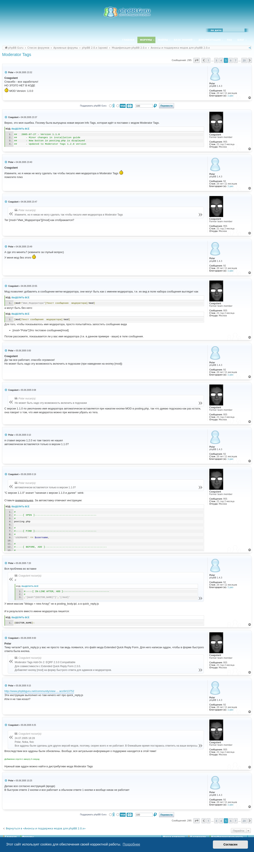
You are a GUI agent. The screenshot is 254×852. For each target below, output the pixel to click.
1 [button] (208, 60)
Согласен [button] (230, 844)
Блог (240, 40)
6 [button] (230, 60)
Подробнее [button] (131, 844)
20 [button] (244, 60)
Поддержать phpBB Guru (93, 105)
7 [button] (235, 60)
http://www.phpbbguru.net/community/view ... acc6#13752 (39, 691)
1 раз (230, 96)
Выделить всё (20, 129)
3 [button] (216, 60)
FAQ (229, 40)
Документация (209, 40)
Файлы (163, 40)
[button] (196, 60)
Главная (128, 40)
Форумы (146, 40)
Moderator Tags (16, 54)
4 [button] (221, 60)
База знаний (183, 40)
